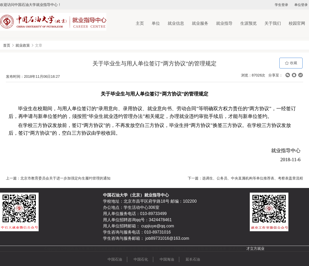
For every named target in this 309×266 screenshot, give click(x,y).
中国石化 (141, 259)
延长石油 (193, 259)
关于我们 (272, 23)
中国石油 (115, 259)
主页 (140, 23)
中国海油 (167, 259)
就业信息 (176, 23)
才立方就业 (255, 248)
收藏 (291, 63)
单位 (156, 23)
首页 (6, 45)
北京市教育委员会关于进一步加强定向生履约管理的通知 (65, 178)
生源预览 (248, 23)
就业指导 (224, 23)
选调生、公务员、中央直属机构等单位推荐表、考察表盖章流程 (252, 178)
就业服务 (200, 23)
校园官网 (297, 23)
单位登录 (301, 5)
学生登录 (281, 5)
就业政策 (22, 45)
